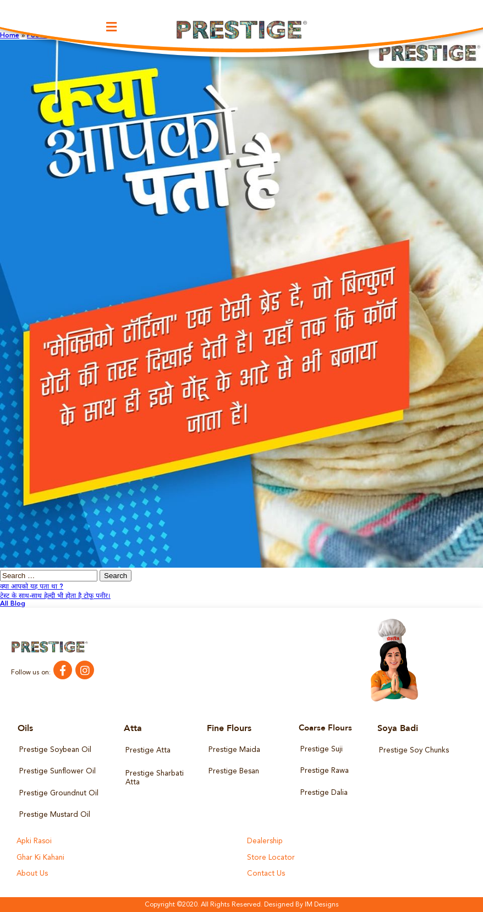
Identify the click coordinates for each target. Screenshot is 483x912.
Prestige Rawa (324, 770)
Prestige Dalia (323, 792)
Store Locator (270, 857)
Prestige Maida (233, 750)
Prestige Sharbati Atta (154, 778)
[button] (111, 27)
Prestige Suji (321, 749)
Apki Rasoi (34, 841)
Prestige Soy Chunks (413, 750)
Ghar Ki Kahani (40, 857)
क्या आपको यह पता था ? (31, 587)
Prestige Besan (233, 771)
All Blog (12, 604)
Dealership (265, 841)
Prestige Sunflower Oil (57, 771)
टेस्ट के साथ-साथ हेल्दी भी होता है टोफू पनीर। (55, 596)
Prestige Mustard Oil (54, 814)
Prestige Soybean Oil (54, 750)
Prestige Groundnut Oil (58, 792)
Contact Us (265, 873)
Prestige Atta (147, 750)
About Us (32, 873)
